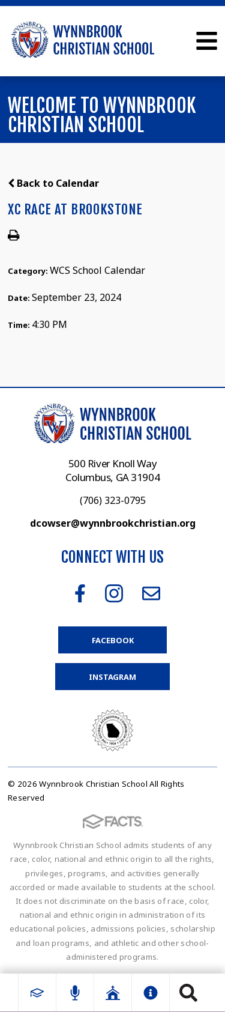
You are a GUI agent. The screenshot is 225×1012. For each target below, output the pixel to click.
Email (151, 593)
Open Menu (206, 41)
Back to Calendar (53, 183)
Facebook (80, 593)
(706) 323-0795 (113, 500)
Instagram (114, 593)
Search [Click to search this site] (188, 993)
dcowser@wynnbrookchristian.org (113, 523)
